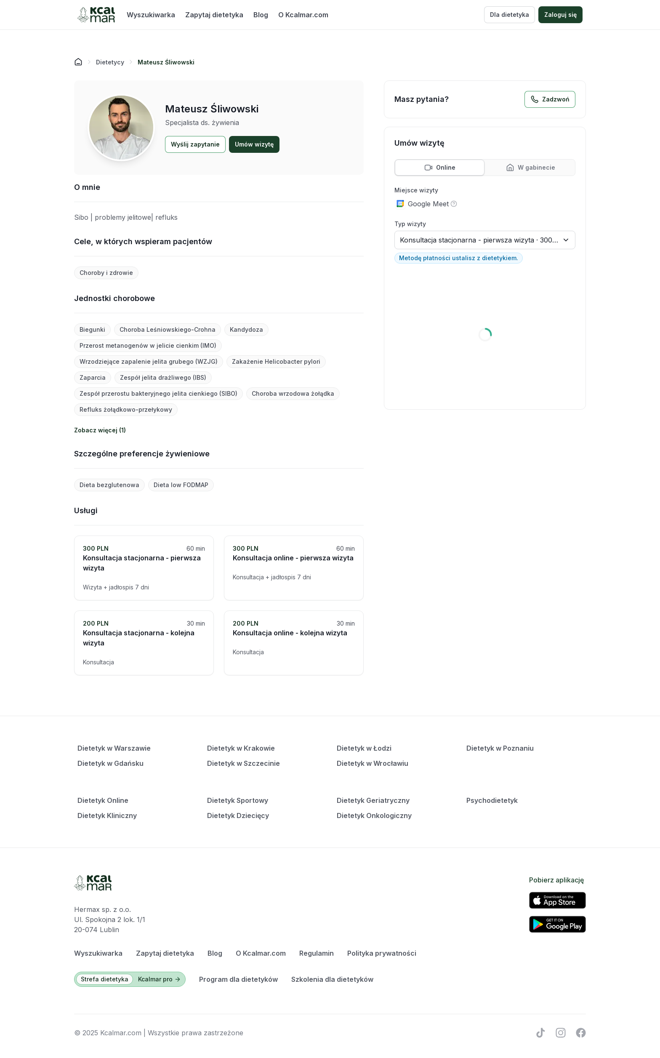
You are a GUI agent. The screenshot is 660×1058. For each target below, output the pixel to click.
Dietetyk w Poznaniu (500, 748)
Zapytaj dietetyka (214, 15)
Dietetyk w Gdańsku (110, 763)
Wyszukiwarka (151, 15)
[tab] (439, 168)
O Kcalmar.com (303, 15)
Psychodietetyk (492, 800)
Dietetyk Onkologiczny (374, 815)
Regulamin (316, 953)
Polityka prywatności (381, 953)
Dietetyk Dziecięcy (238, 815)
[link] (166, 62)
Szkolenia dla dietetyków (332, 979)
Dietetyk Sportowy (237, 800)
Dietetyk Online (102, 800)
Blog (260, 15)
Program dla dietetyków (238, 979)
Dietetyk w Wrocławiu (372, 763)
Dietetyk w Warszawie (114, 748)
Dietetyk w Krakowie (241, 748)
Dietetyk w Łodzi (364, 748)
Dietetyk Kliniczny (107, 815)
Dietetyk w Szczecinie (243, 763)
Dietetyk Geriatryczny (373, 800)
